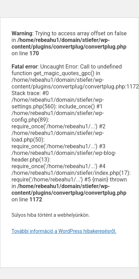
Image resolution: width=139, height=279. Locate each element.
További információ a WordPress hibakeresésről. (64, 231)
